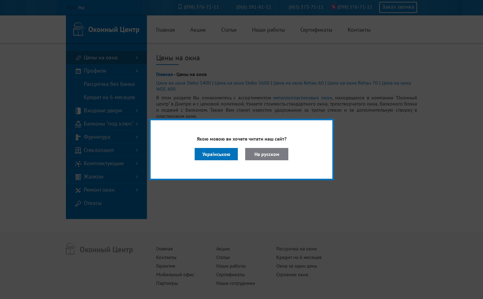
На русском (266, 154)
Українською (216, 154)
